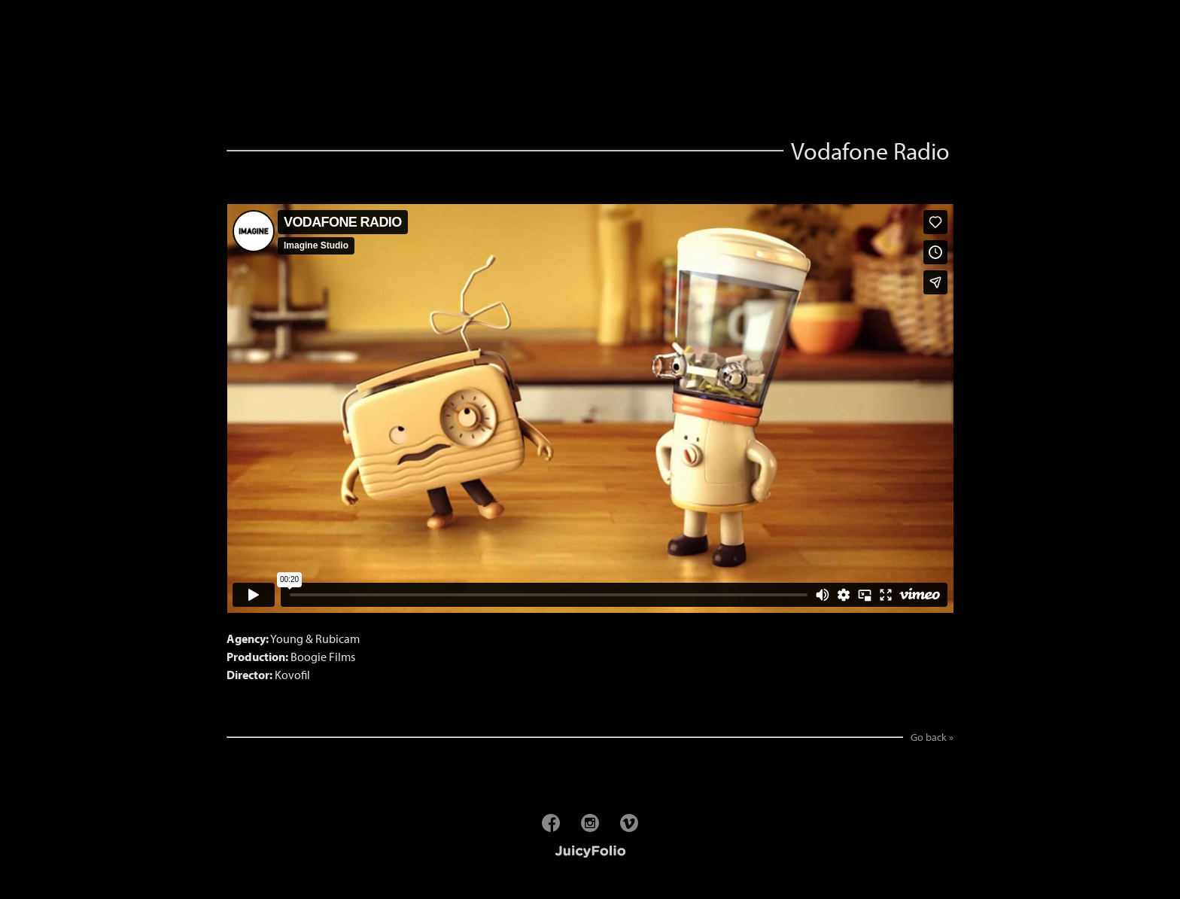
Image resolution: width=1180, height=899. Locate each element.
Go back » (932, 737)
